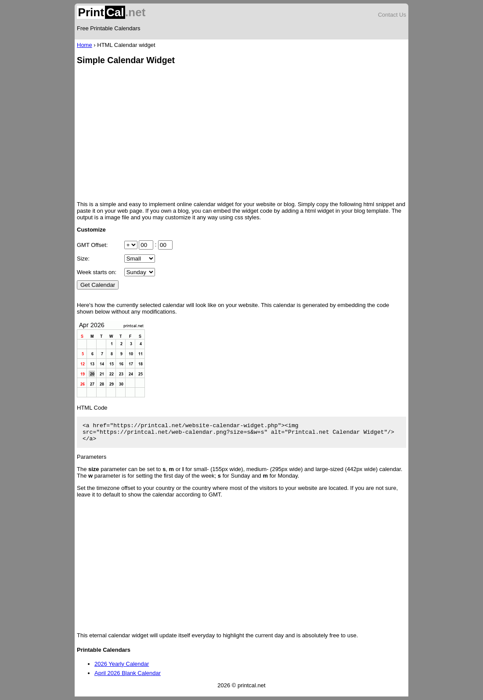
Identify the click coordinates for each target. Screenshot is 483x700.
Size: (83, 258)
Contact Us (392, 14)
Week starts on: (96, 272)
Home (84, 45)
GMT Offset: (92, 245)
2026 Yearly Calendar (121, 664)
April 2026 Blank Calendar (127, 673)
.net (111, 12)
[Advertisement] (241, 133)
